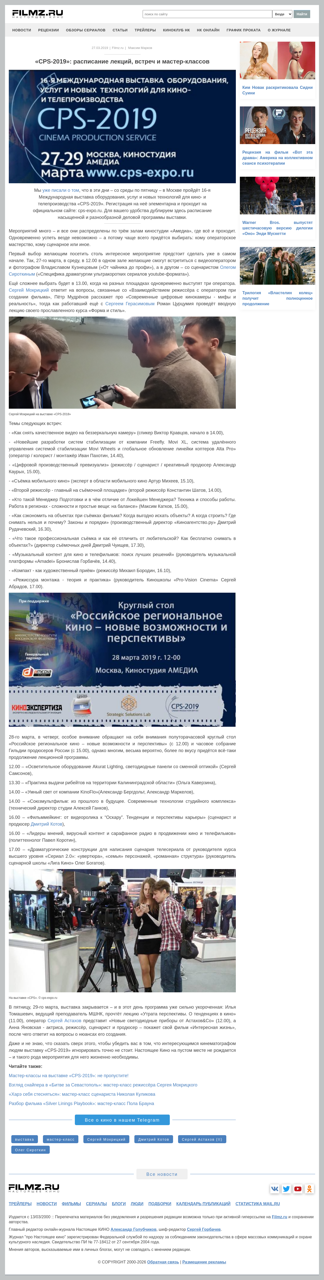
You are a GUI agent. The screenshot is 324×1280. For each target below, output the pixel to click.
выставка (24, 1139)
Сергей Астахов (64, 1020)
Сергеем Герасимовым (129, 303)
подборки (159, 1204)
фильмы (71, 1204)
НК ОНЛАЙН (208, 30)
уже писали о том (60, 190)
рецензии (48, 30)
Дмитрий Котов (46, 824)
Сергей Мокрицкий (29, 290)
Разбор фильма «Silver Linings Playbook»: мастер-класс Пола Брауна (81, 1103)
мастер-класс (61, 1139)
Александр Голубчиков (133, 1229)
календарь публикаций (203, 1204)
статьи (120, 30)
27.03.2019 (100, 48)
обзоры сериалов (86, 30)
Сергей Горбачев (204, 1229)
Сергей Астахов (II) (202, 1139)
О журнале (279, 30)
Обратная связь (163, 1262)
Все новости (162, 1174)
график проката (244, 30)
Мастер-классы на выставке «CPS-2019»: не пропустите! (69, 1075)
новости (21, 30)
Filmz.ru (118, 48)
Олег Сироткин (30, 1150)
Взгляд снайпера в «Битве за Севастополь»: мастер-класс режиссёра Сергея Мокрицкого (103, 1084)
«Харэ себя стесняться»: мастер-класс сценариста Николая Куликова (82, 1094)
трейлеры (145, 30)
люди (137, 1204)
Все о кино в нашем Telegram (122, 1120)
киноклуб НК (176, 30)
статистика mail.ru (258, 1204)
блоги (119, 1204)
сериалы (96, 1204)
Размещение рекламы (204, 1262)
